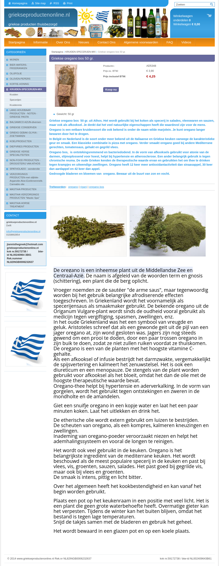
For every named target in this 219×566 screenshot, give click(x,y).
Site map (40, 3)
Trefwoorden (57, 186)
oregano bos (96, 186)
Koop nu (111, 89)
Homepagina (19, 3)
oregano (73, 186)
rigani (83, 186)
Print (69, 3)
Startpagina (57, 52)
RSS (56, 3)
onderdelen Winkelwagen (186, 20)
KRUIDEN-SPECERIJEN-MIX (80, 52)
